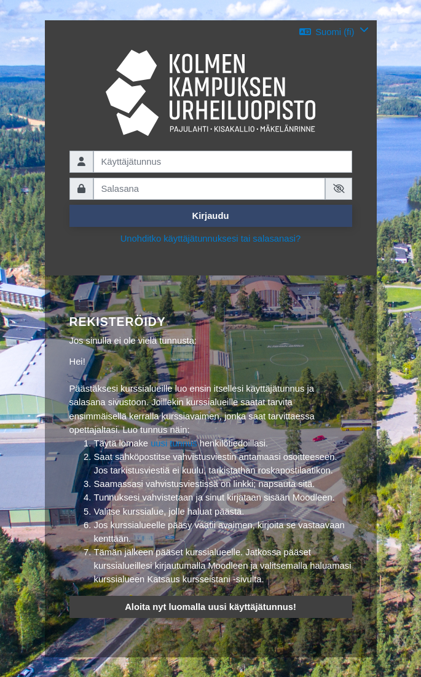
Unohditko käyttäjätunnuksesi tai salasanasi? (210, 238)
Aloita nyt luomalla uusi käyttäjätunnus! (210, 607)
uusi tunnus (174, 443)
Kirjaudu (210, 216)
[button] (334, 31)
